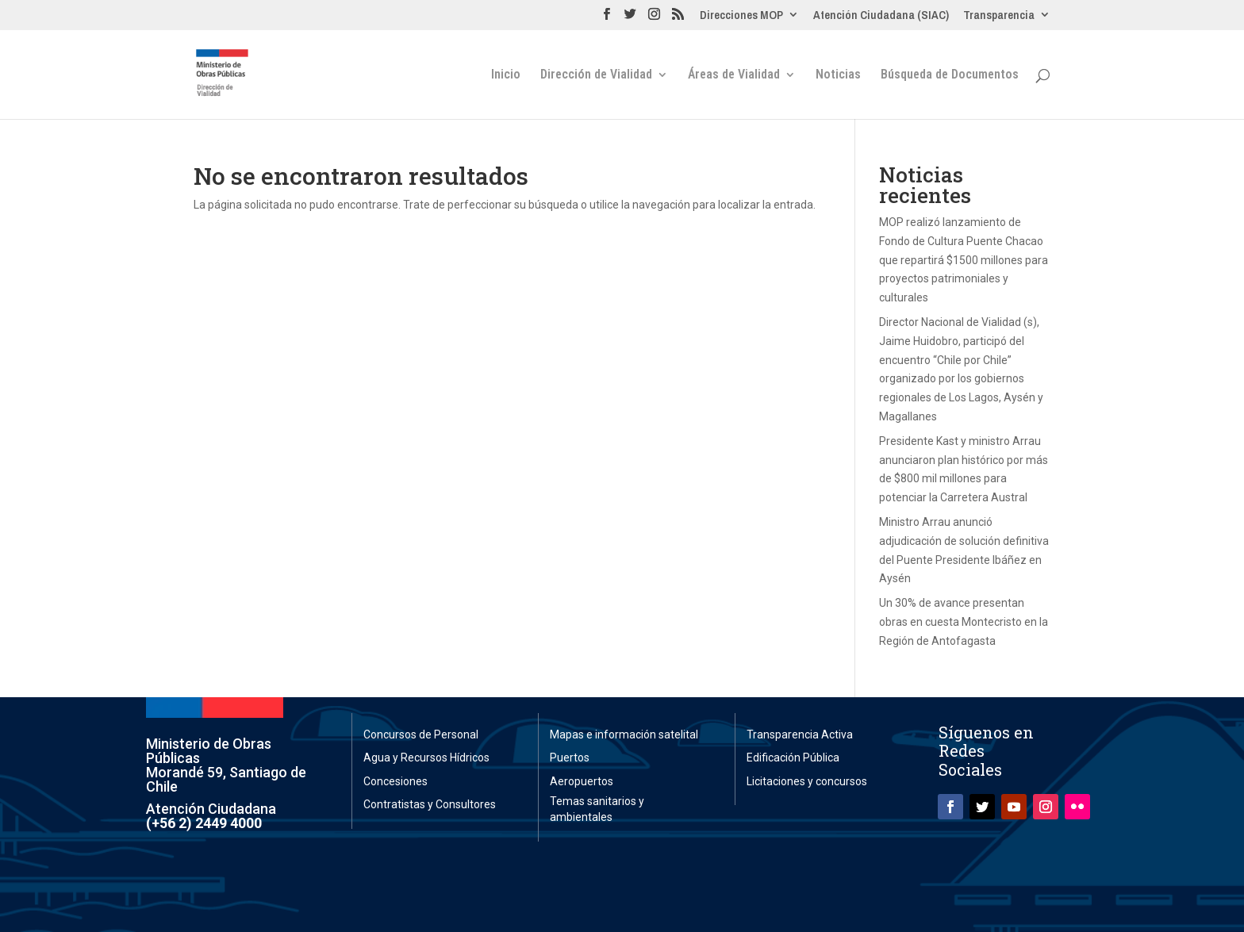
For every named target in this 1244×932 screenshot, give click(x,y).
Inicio (505, 75)
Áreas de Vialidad (734, 75)
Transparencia (999, 16)
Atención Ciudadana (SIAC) (881, 16)
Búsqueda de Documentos (950, 75)
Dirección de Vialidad (596, 75)
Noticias (838, 75)
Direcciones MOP (741, 16)
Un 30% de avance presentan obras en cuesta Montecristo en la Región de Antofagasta (963, 621)
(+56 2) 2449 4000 (204, 823)
